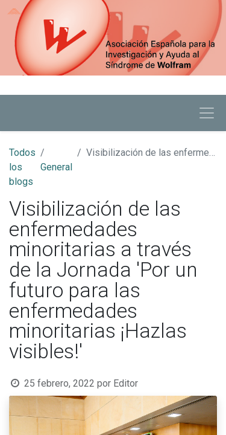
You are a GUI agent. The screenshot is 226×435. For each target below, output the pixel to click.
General (56, 167)
